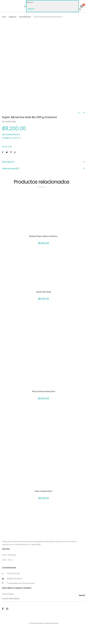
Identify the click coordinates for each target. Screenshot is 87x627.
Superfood (16, 138)
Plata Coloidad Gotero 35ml (43, 391)
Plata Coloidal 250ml (43, 491)
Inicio (4, 17)
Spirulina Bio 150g (43, 292)
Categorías (12, 17)
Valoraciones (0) (10, 168)
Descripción (8, 161)
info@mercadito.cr (14, 578)
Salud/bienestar (25, 17)
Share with (7, 146)
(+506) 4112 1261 (13, 573)
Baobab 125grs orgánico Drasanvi (43, 236)
